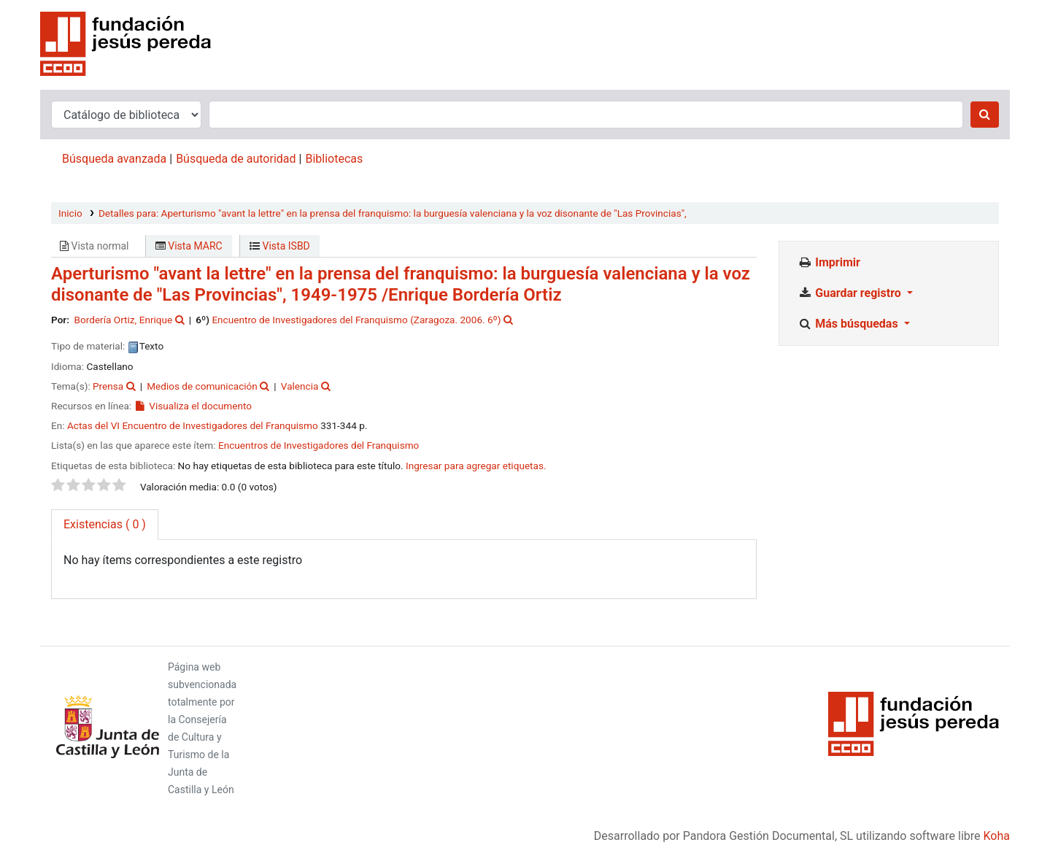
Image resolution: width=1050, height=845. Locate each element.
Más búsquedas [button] (849, 324)
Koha (997, 836)
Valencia (300, 386)
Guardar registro (851, 293)
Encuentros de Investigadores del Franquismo (318, 445)
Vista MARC (189, 246)
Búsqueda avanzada (114, 159)
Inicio (70, 213)
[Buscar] (984, 114)
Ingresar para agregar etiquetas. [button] (476, 465)
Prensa (108, 386)
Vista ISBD (280, 246)
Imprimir (829, 262)
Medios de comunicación (202, 386)
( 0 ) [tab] (104, 524)
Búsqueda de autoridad (236, 159)
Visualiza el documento (193, 406)
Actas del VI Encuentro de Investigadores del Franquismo (192, 425)
